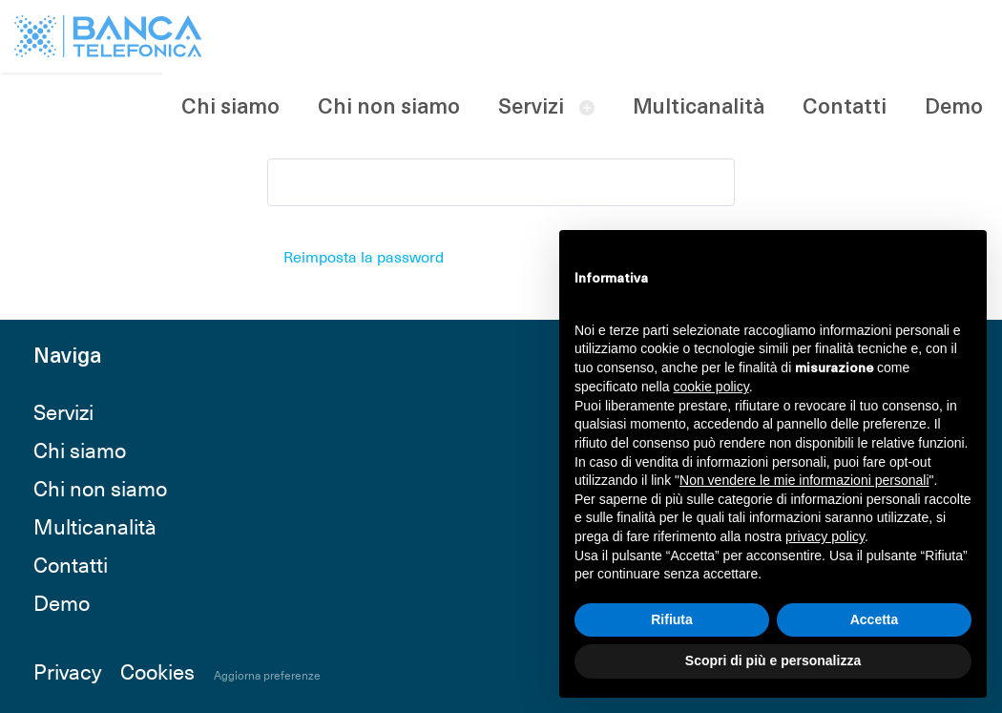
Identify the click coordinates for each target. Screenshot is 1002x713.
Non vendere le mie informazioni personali (804, 480)
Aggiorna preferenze (267, 674)
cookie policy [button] (711, 386)
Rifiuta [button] (672, 619)
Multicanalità (698, 108)
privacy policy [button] (825, 536)
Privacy (67, 670)
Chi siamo (230, 108)
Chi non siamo (389, 108)
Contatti (845, 108)
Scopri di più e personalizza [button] (773, 660)
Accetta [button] (874, 619)
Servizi (531, 108)
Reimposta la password (363, 255)
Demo (954, 108)
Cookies (157, 670)
